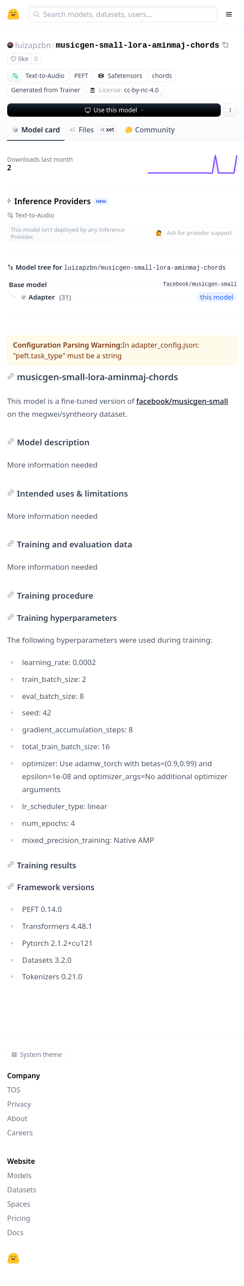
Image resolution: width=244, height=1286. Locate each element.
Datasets (22, 1190)
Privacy (19, 1104)
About (17, 1118)
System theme (36, 1054)
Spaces (18, 1204)
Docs (15, 1232)
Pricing (18, 1218)
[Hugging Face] (13, 1258)
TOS (13, 1090)
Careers (20, 1133)
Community (150, 130)
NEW (101, 201)
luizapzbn (33, 45)
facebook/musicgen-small (182, 401)
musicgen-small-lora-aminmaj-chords (137, 45)
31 (65, 296)
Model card (36, 130)
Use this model (115, 110)
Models (19, 1175)
